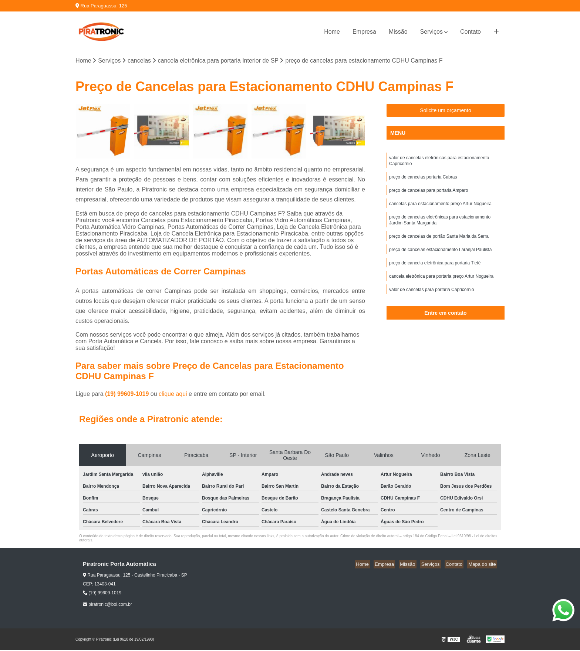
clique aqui (173, 394)
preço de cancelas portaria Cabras (423, 179)
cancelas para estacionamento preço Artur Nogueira (440, 207)
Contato (470, 32)
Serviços (431, 32)
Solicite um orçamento (445, 111)
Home (332, 32)
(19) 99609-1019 (128, 394)
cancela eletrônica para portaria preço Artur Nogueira (441, 284)
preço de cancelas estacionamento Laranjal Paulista (440, 256)
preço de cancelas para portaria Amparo (428, 193)
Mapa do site (483, 565)
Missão (398, 32)
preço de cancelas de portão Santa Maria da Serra (439, 242)
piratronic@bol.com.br (107, 604)
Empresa (364, 32)
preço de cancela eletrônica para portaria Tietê (434, 270)
